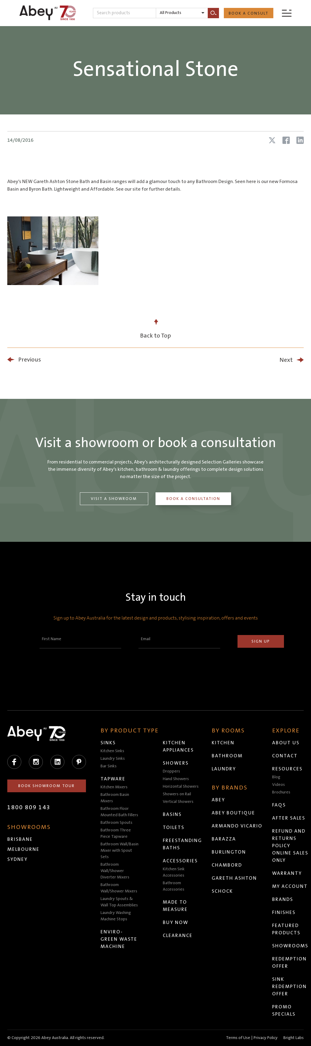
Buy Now (176, 922)
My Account (290, 886)
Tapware (113, 779)
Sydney (17, 859)
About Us (286, 742)
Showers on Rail (177, 794)
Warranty (287, 873)
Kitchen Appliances (178, 746)
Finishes (284, 912)
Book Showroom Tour (47, 786)
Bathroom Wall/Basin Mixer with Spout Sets (120, 850)
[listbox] (182, 13)
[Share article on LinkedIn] (300, 140)
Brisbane (20, 839)
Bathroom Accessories (174, 886)
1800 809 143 (28, 807)
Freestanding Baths (182, 844)
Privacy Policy (266, 1037)
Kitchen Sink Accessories (174, 872)
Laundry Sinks (113, 758)
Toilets (174, 827)
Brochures (281, 792)
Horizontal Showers (181, 786)
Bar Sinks (109, 766)
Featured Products (286, 929)
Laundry (224, 769)
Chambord (227, 865)
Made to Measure (175, 905)
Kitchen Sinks (113, 751)
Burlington (229, 852)
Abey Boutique (233, 813)
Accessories (180, 861)
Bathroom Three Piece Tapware (116, 833)
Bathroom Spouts (117, 822)
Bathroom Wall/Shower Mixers (119, 888)
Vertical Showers (178, 801)
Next (286, 360)
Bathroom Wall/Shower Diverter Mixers (115, 871)
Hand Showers (176, 778)
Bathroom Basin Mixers (115, 797)
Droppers (171, 771)
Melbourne (23, 849)
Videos (278, 784)
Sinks (108, 742)
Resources (287, 769)
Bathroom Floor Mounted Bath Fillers (119, 811)
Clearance (178, 935)
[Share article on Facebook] (286, 140)
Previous (29, 359)
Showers (176, 763)
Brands (282, 899)
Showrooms (290, 946)
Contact (285, 756)
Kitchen (223, 742)
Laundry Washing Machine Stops (116, 916)
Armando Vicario (237, 826)
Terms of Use (238, 1037)
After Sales (289, 818)
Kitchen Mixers (114, 787)
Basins (172, 814)
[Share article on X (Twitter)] (272, 140)
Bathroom (227, 756)
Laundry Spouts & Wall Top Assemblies (119, 902)
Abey (218, 800)
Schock (222, 891)
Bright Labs (293, 1037)
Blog (276, 777)
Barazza (224, 839)
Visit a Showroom (114, 499)
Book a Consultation (193, 499)
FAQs (279, 805)
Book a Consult (248, 13)
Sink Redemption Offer (289, 986)
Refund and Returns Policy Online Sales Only (290, 845)
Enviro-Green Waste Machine (119, 939)
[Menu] (287, 13)
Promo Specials (284, 1010)
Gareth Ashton (234, 878)
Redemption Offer (289, 962)
